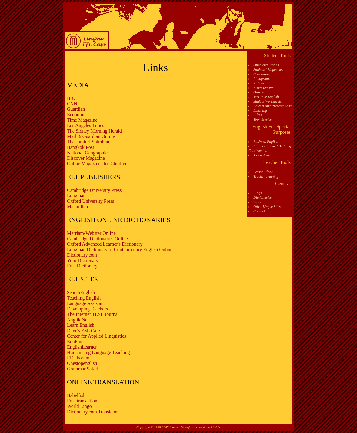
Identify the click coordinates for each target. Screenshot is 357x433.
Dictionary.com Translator (92, 411)
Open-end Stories (266, 65)
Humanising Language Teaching (98, 352)
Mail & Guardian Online (91, 136)
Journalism (261, 155)
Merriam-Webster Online (91, 233)
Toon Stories (262, 119)
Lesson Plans (263, 172)
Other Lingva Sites (267, 207)
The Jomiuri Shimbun (88, 141)
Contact (259, 211)
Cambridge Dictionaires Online (97, 238)
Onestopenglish (82, 363)
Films (257, 115)
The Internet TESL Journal (93, 314)
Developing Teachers (87, 308)
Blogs (257, 193)
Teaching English (84, 297)
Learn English (80, 325)
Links (257, 202)
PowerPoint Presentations (272, 106)
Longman (76, 195)
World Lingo (79, 406)
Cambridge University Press (94, 190)
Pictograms (261, 79)
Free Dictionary (82, 265)
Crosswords (261, 74)
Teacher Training (266, 176)
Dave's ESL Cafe (83, 330)
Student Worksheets (267, 101)
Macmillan (77, 206)
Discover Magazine (86, 158)
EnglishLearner (82, 346)
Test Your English (266, 97)
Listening (260, 110)
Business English (265, 141)
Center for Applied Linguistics (96, 336)
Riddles (258, 83)
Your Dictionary (82, 260)
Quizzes (259, 92)
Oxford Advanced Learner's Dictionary (104, 244)
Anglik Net (78, 319)
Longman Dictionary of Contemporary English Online (119, 249)
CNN (72, 103)
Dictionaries (262, 197)
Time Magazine (82, 120)
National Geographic (87, 152)
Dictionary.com (82, 255)
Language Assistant (86, 303)
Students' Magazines (268, 69)
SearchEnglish (81, 292)
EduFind (75, 341)
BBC (72, 98)
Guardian (76, 109)
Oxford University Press (90, 201)
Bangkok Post (80, 147)
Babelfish (76, 395)
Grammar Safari (82, 368)
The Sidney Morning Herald (94, 130)
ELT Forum (78, 357)
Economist (77, 114)
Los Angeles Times (85, 125)
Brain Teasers (263, 88)
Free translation (82, 400)
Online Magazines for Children (97, 163)
